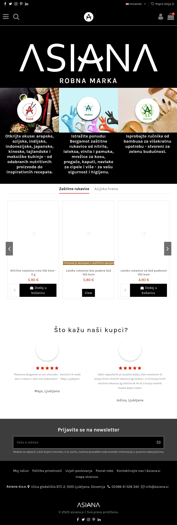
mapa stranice (87, 477)
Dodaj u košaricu (38, 290)
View (88, 293)
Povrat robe (104, 471)
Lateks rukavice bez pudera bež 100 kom (88, 272)
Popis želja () (162, 4)
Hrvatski (136, 4)
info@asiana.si (157, 487)
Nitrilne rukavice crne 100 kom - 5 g (33, 272)
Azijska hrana (106, 189)
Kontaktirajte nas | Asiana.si (139, 471)
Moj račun (21, 471)
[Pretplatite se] (159, 442)
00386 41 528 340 (125, 487)
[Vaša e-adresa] (83, 442)
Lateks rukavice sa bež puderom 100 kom (144, 272)
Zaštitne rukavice (74, 189)
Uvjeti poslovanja (78, 471)
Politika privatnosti (47, 471)
